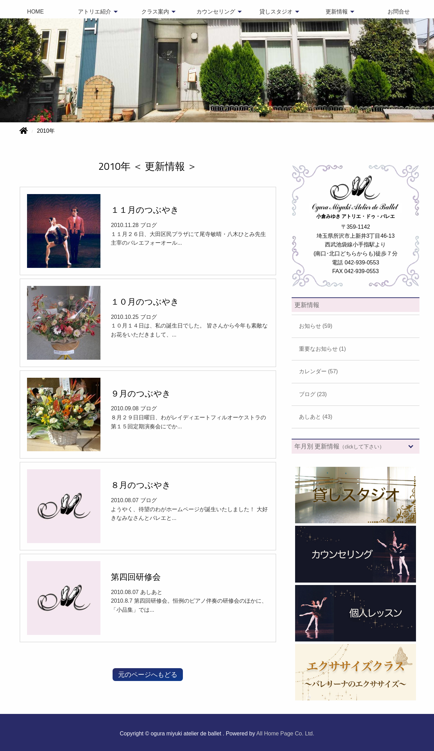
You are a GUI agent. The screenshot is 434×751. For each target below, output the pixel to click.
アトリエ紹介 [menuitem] (94, 12)
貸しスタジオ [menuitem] (276, 12)
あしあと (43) (316, 417)
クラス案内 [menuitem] (155, 12)
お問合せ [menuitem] (399, 12)
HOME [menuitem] (35, 12)
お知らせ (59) (316, 326)
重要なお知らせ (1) (322, 349)
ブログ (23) (313, 394)
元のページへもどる (147, 674)
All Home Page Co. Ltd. (285, 733)
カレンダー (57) (318, 371)
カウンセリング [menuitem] (215, 12)
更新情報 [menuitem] (337, 12)
